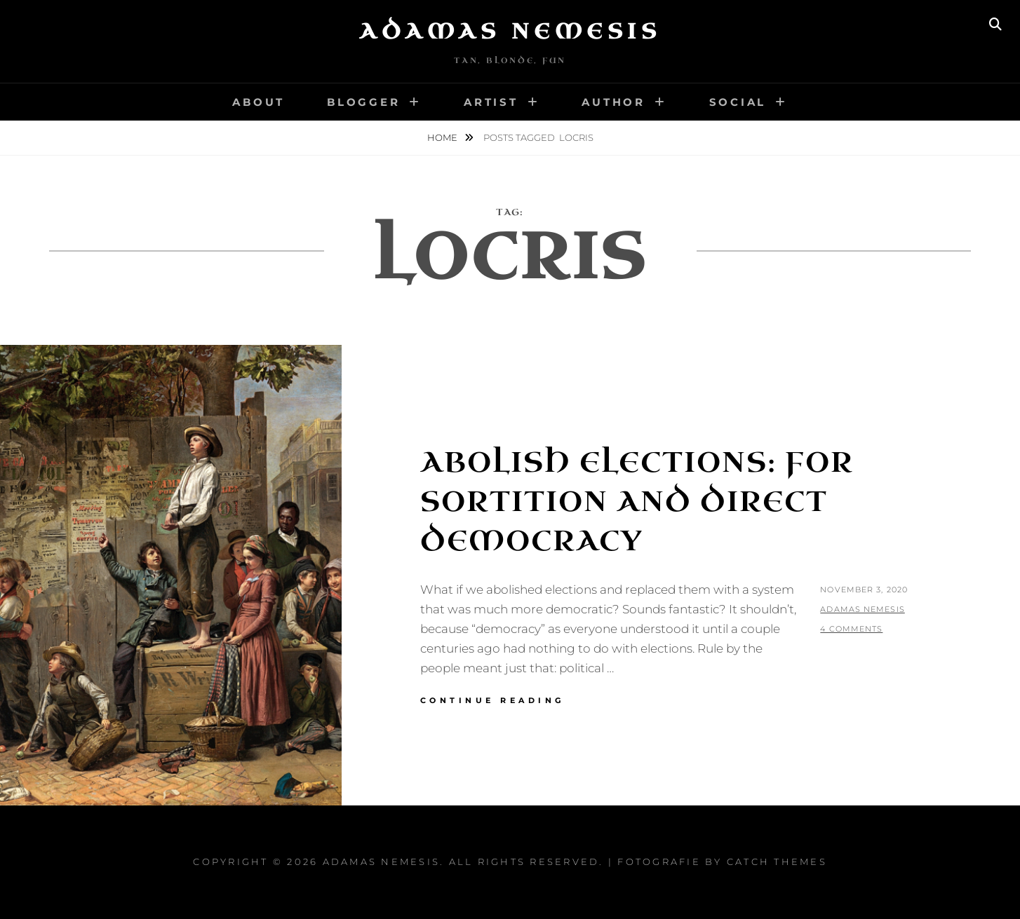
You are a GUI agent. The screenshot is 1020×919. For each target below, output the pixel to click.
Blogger (363, 102)
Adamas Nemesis (510, 32)
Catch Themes (777, 861)
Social (738, 102)
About (258, 102)
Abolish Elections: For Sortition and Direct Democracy (637, 501)
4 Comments (851, 629)
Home (443, 137)
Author (613, 102)
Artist (491, 102)
